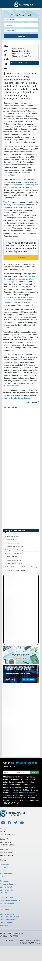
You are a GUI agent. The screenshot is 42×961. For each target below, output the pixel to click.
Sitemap (3, 860)
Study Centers (5, 842)
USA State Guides (13, 539)
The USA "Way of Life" (14, 553)
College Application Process (10, 900)
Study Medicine (6, 909)
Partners (3, 831)
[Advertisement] (21, 470)
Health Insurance (6, 923)
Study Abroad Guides (8, 834)
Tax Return (4, 926)
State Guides (32, 402)
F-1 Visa (3, 871)
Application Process (13, 543)
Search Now (21, 36)
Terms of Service (6, 855)
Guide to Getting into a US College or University (22, 567)
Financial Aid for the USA (15, 546)
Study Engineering (7, 914)
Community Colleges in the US (16, 570)
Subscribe (34, 772)
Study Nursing (5, 906)
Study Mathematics (7, 920)
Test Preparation (6, 873)
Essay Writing (5, 865)
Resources (4, 849)
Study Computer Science (9, 917)
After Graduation (12, 556)
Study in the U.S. (6, 887)
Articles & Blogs (6, 852)
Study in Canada (6, 890)
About (2, 828)
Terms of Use (13, 792)
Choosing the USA (13, 536)
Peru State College (17, 279)
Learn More (21, 257)
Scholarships (5, 881)
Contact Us (4, 839)
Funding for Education (8, 884)
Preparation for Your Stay (15, 550)
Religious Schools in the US (15, 560)
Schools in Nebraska (24, 63)
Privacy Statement (29, 792)
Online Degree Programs (15, 563)
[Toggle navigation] (3, 4)
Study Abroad (5, 893)
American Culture (6, 897)
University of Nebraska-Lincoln (15, 205)
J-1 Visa (3, 868)
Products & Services (8, 845)
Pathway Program (7, 903)
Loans (2, 876)
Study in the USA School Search (16, 398)
